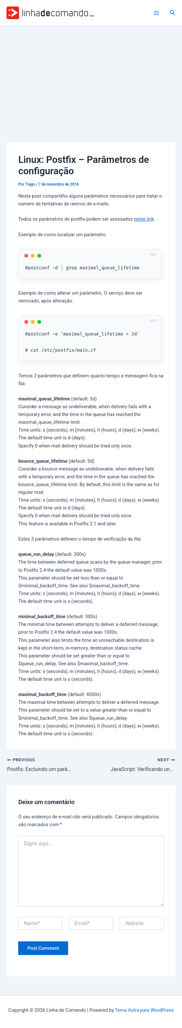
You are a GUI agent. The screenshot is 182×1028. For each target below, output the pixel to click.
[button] (173, 13)
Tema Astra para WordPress (144, 1010)
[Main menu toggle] (156, 13)
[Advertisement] (91, 74)
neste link (144, 219)
